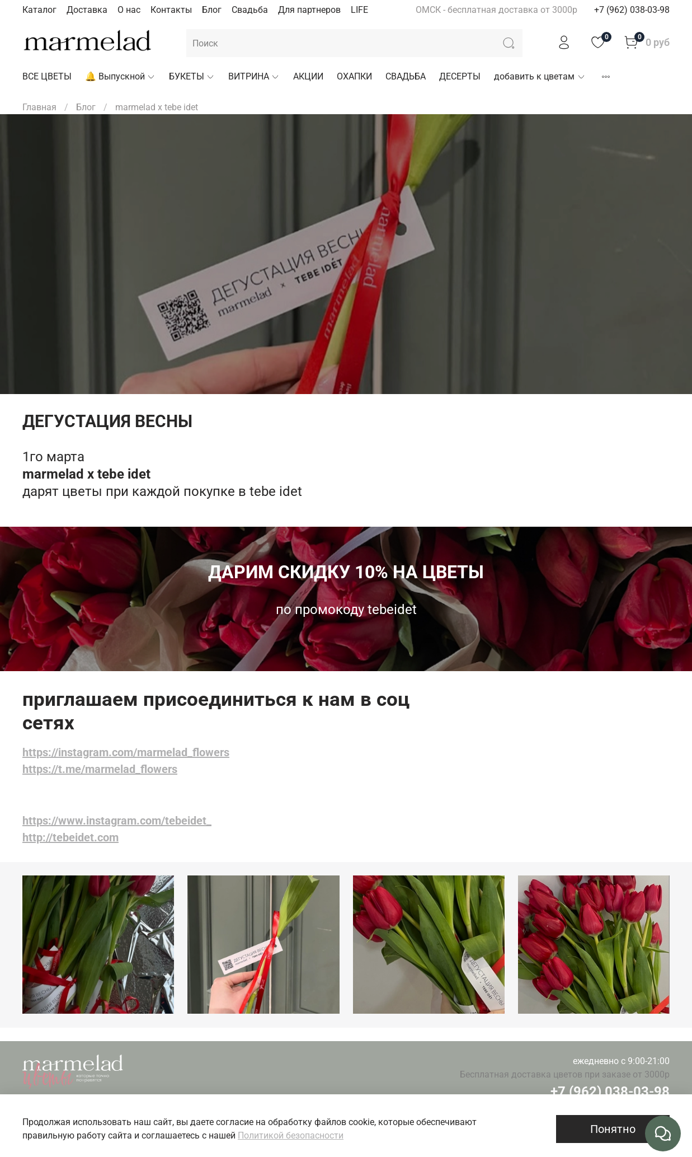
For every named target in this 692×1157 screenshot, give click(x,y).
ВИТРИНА (254, 76)
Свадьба (250, 9)
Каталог (39, 9)
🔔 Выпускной (120, 76)
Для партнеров (309, 9)
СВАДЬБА (405, 76)
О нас (128, 9)
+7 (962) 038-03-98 (632, 9)
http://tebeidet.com (70, 837)
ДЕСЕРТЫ (460, 76)
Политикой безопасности (290, 1135)
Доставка (87, 9)
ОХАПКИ (354, 76)
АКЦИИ (308, 76)
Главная (39, 107)
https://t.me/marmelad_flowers (99, 769)
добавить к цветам (539, 76)
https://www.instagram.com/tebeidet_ (116, 820)
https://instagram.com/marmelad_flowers (125, 752)
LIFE (359, 9)
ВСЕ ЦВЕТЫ (47, 76)
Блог (212, 9)
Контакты (171, 9)
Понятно (612, 1129)
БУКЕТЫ (192, 76)
